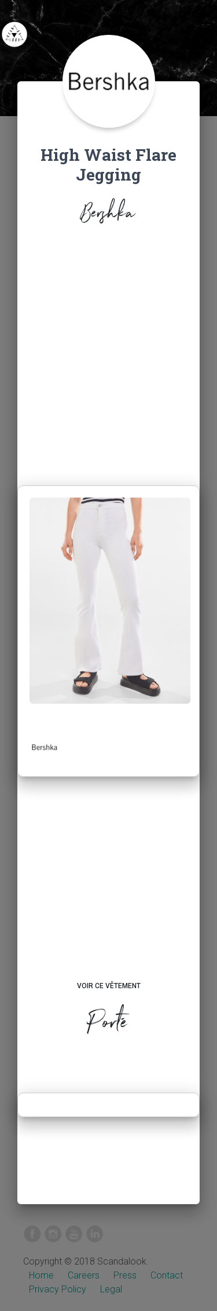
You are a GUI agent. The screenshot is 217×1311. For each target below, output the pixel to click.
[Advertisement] (108, 358)
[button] (44, 747)
